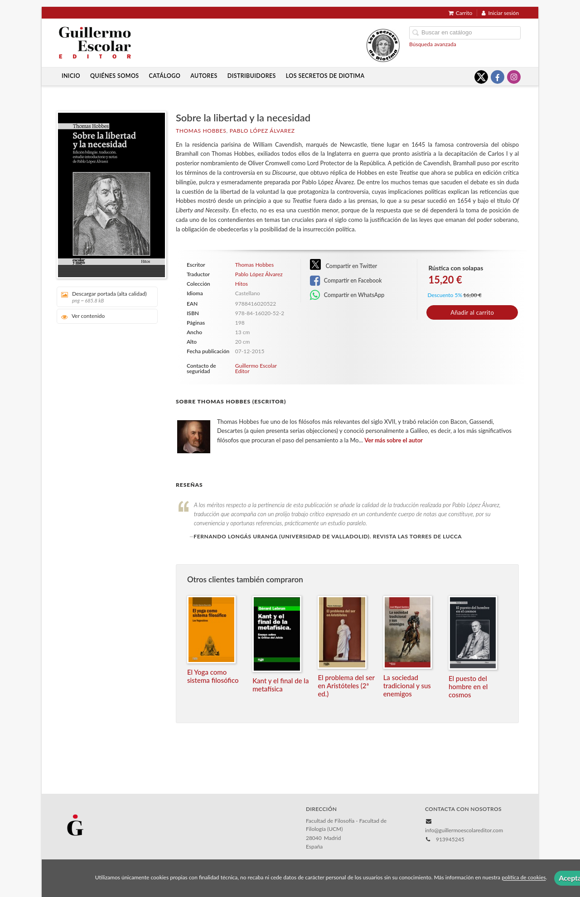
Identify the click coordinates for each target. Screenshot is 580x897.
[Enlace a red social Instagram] (514, 77)
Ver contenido (83, 316)
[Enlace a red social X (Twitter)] (481, 77)
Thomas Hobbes (201, 130)
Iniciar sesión (500, 13)
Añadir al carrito (472, 312)
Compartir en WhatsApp (347, 295)
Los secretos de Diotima (325, 75)
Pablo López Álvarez (262, 130)
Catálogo (165, 75)
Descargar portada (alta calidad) (104, 296)
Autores (204, 75)
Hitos (241, 284)
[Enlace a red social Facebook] (497, 77)
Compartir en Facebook (346, 281)
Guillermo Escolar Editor (256, 368)
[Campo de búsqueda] (465, 32)
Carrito (461, 13)
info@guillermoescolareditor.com (464, 830)
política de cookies (524, 877)
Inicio (71, 75)
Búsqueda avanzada (432, 44)
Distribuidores (251, 75)
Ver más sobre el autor (393, 440)
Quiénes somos (114, 75)
